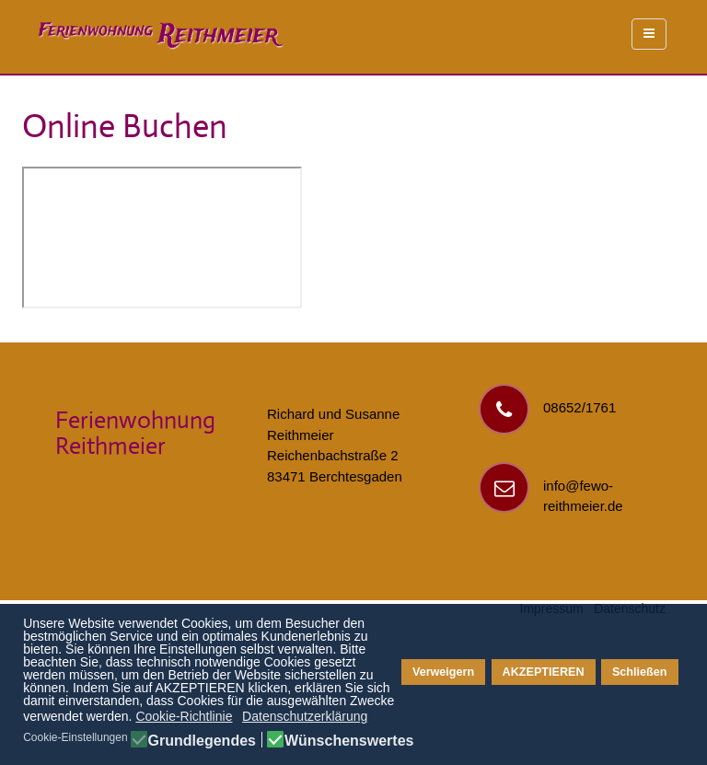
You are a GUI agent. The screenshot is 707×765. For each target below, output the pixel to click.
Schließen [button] (639, 672)
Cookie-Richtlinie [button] (183, 716)
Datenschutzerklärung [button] (304, 716)
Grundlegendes (202, 741)
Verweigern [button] (443, 672)
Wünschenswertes (348, 741)
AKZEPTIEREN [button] (544, 672)
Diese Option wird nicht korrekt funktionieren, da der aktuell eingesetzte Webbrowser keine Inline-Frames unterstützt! (162, 237)
